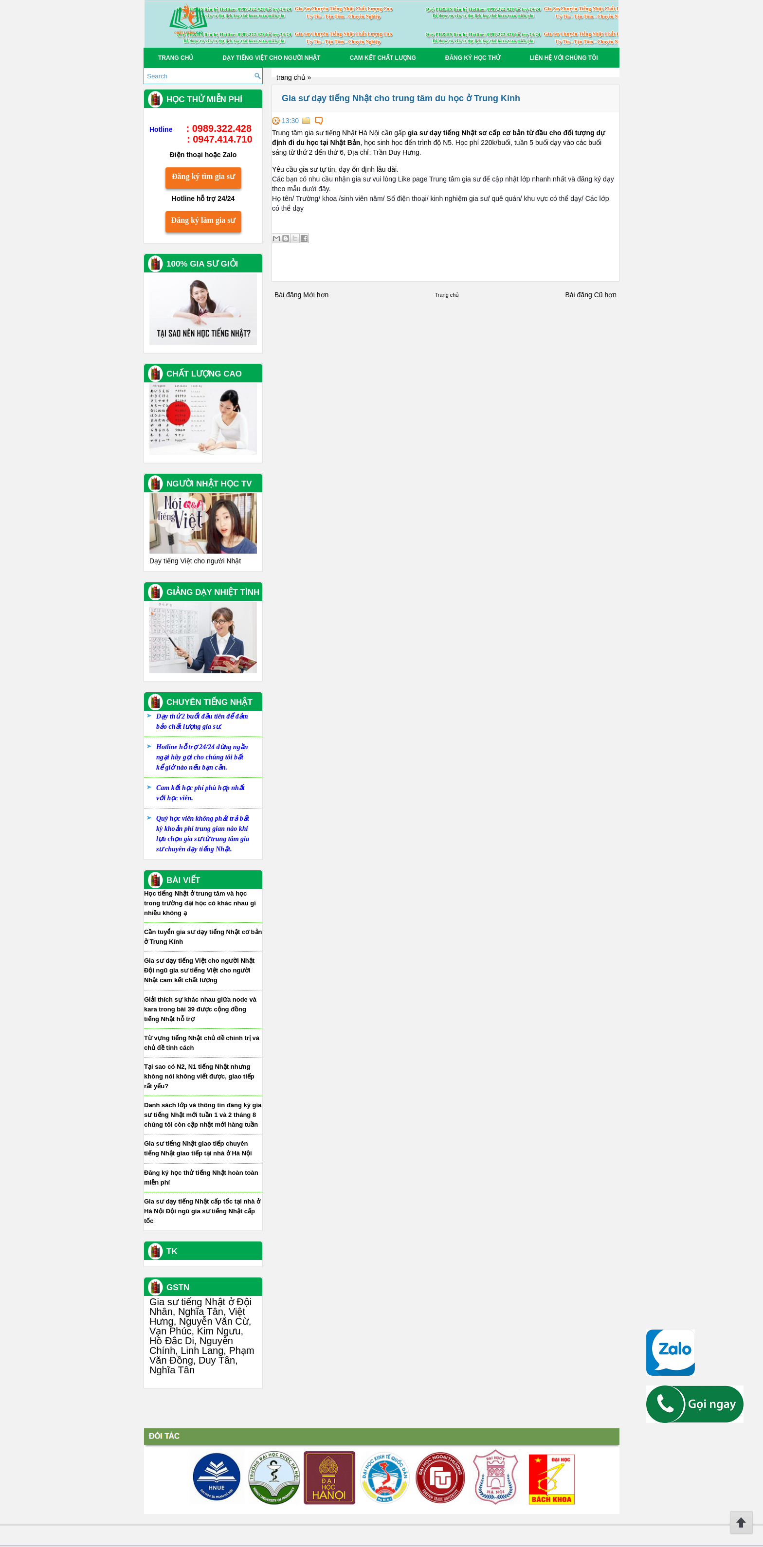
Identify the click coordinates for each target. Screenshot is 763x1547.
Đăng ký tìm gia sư (203, 176)
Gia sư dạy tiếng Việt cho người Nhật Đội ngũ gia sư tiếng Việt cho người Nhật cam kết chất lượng (199, 970)
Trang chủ (175, 57)
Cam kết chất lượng (382, 57)
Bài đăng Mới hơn (301, 295)
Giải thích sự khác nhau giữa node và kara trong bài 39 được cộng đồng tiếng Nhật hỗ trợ (200, 1009)
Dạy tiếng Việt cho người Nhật (271, 57)
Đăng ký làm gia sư (203, 220)
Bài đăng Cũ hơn (591, 295)
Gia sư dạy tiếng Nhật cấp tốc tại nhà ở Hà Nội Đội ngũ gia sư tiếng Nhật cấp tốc (202, 1211)
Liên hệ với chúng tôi (563, 57)
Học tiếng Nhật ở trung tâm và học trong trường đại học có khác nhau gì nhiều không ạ (200, 903)
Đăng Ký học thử (472, 57)
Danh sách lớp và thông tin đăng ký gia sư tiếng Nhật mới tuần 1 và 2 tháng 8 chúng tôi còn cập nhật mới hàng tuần (202, 1114)
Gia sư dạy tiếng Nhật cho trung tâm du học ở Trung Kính (401, 98)
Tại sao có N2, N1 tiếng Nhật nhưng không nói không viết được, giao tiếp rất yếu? (199, 1076)
